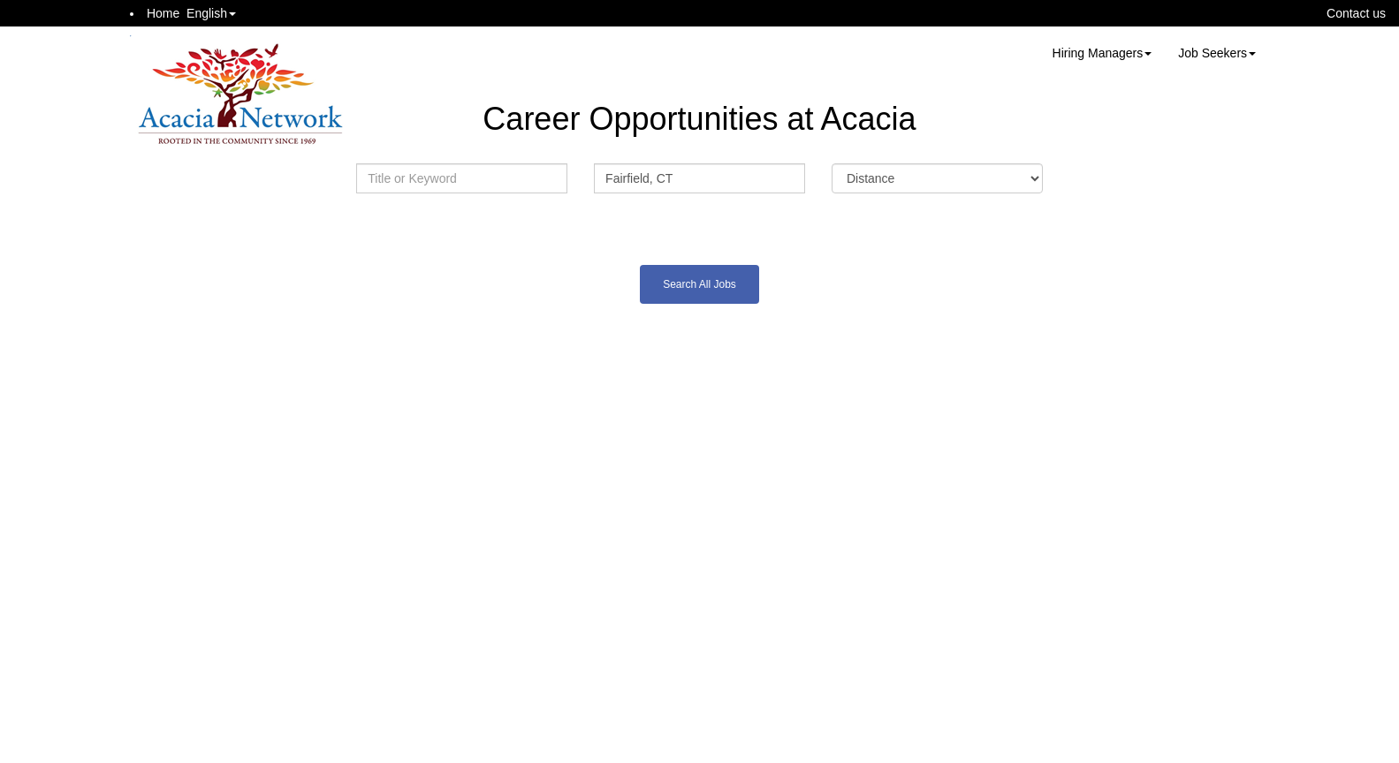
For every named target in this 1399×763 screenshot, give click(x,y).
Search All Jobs (699, 284)
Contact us (1356, 13)
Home (163, 13)
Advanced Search (699, 224)
